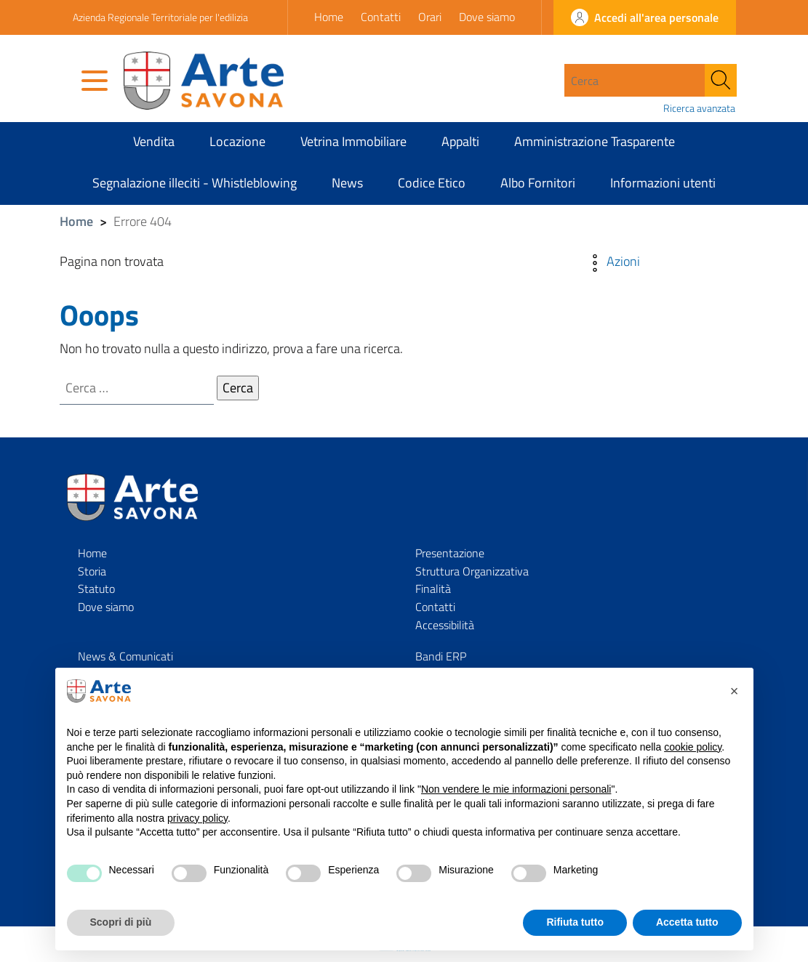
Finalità (433, 589)
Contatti (381, 16)
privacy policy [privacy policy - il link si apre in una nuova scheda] (197, 818)
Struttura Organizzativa (472, 571)
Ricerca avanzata (699, 108)
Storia (92, 571)
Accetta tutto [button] (687, 922)
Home (328, 16)
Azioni (611, 261)
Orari (429, 16)
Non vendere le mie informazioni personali (516, 789)
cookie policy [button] (692, 747)
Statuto (96, 589)
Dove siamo (487, 16)
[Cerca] (721, 80)
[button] (734, 691)
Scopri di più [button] (121, 922)
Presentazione (449, 553)
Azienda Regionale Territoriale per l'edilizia (160, 17)
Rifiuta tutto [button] (575, 922)
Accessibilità (444, 625)
